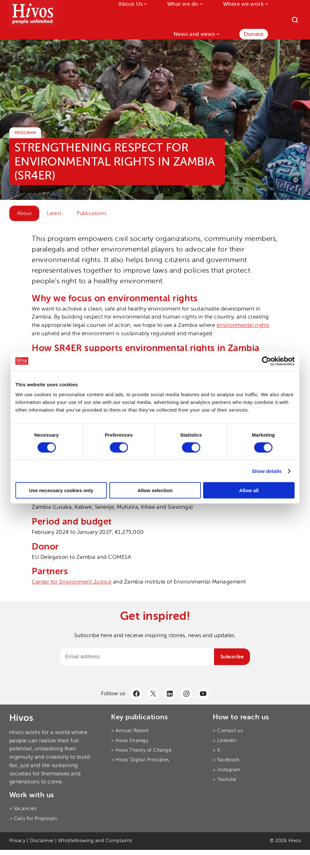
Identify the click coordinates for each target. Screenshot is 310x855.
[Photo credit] (295, 180)
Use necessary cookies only (61, 490)
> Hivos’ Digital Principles (140, 760)
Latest (54, 213)
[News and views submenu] (217, 33)
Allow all (249, 490)
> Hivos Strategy (129, 740)
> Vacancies (23, 808)
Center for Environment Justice (71, 582)
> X (216, 750)
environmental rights (243, 325)
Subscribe (232, 657)
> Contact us (228, 730)
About (24, 213)
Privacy (17, 840)
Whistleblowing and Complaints (95, 840)
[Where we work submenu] (266, 3)
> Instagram (227, 770)
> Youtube (225, 779)
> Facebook (226, 760)
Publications (92, 213)
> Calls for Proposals (33, 818)
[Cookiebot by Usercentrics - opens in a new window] (266, 361)
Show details (267, 471)
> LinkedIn (225, 740)
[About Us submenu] (144, 3)
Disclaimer (42, 840)
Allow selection (154, 490)
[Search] (294, 19)
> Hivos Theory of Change (141, 750)
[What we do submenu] (200, 3)
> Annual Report (130, 730)
